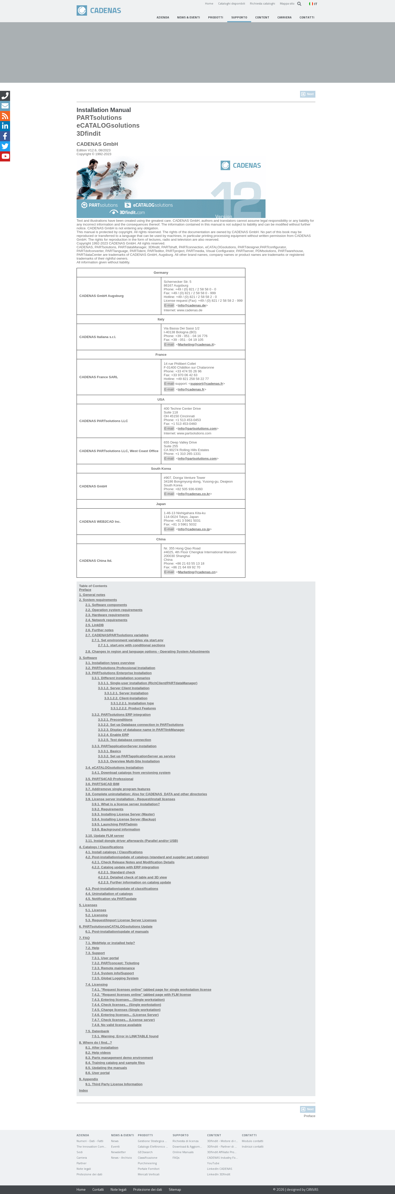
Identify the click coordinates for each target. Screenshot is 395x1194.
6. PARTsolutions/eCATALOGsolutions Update (116, 926)
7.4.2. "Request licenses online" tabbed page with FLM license (141, 994)
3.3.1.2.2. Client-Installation (125, 698)
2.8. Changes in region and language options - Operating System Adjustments (147, 651)
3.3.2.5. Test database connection (124, 740)
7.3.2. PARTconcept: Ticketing (115, 963)
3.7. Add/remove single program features (117, 789)
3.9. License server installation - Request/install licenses (130, 799)
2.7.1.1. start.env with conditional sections (131, 645)
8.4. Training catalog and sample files (115, 1063)
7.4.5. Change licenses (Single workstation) (126, 1010)
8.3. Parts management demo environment (119, 1058)
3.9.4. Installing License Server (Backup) (124, 819)
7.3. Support (95, 953)
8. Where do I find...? (95, 1042)
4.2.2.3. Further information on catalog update (134, 882)
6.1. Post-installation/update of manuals (117, 931)
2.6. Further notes (99, 630)
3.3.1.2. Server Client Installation (123, 688)
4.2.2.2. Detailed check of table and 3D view (132, 877)
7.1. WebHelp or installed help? (110, 943)
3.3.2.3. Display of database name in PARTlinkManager (141, 730)
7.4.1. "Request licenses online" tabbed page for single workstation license (151, 989)
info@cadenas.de (192, 305)
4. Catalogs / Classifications (101, 847)
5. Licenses (88, 905)
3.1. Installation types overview (110, 663)
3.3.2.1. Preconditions (115, 719)
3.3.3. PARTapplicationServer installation (124, 746)
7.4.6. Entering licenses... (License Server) (125, 1015)
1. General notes (92, 595)
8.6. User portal (97, 1073)
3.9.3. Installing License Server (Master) (123, 814)
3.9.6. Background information (116, 829)
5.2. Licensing (96, 915)
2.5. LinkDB (94, 625)
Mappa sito (287, 3)
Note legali (118, 1189)
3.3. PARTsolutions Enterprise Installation (118, 673)
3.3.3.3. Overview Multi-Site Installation (129, 761)
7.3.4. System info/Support (113, 973)
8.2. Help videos (98, 1052)
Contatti (98, 1189)
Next (310, 94)
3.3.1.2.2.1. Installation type (132, 703)
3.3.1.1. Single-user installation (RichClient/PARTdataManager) (148, 683)
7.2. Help (92, 948)
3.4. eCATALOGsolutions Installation (114, 767)
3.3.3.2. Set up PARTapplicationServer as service (136, 756)
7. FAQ (84, 938)
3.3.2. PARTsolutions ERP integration (121, 714)
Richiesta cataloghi (262, 3)
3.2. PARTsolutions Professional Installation (120, 668)
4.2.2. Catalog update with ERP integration (125, 867)
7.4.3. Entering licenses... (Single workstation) (128, 1000)
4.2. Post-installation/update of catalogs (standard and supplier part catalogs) (147, 857)
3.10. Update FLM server (104, 836)
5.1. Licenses (95, 910)
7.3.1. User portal (105, 958)
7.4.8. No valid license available (117, 1025)
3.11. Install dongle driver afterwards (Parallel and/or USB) (131, 841)
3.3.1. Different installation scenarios (121, 678)
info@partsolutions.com (197, 428)
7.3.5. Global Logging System (115, 978)
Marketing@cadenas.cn (197, 572)
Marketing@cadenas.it (196, 344)
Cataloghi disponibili (231, 3)
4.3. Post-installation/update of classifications (121, 889)
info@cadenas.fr (191, 389)
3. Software (88, 658)
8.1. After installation (101, 1047)
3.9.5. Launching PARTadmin (115, 824)
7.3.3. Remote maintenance (113, 968)
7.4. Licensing (96, 984)
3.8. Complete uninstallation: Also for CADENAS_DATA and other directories (146, 794)
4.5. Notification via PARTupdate (111, 899)
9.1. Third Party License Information (114, 1084)
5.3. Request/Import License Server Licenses (121, 920)
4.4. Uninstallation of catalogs (109, 894)
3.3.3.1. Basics (109, 751)
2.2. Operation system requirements (114, 610)
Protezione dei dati (147, 1189)
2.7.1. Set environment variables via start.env (127, 640)
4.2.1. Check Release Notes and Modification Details (133, 862)
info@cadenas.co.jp (194, 529)
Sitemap (175, 1189)
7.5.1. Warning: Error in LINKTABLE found (125, 1036)
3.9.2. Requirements (107, 809)
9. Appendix (88, 1079)
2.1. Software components (106, 605)
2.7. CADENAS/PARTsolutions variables (117, 635)
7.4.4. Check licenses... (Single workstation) (126, 1005)
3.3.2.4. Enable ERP (113, 735)
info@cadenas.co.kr (194, 494)
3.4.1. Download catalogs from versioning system (131, 772)
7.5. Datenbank (97, 1031)
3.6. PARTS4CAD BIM (102, 784)
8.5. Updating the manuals (106, 1068)
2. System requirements (98, 600)
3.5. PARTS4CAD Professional (109, 779)
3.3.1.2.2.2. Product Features (133, 708)
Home (209, 3)
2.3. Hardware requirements (107, 615)
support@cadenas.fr (206, 383)
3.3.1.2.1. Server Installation (126, 693)
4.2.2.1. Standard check (116, 872)
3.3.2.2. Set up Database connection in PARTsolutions (140, 725)
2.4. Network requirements (106, 620)
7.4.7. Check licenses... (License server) (123, 1020)
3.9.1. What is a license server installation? (126, 804)
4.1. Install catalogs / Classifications (114, 852)
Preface (85, 590)
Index (83, 1090)
